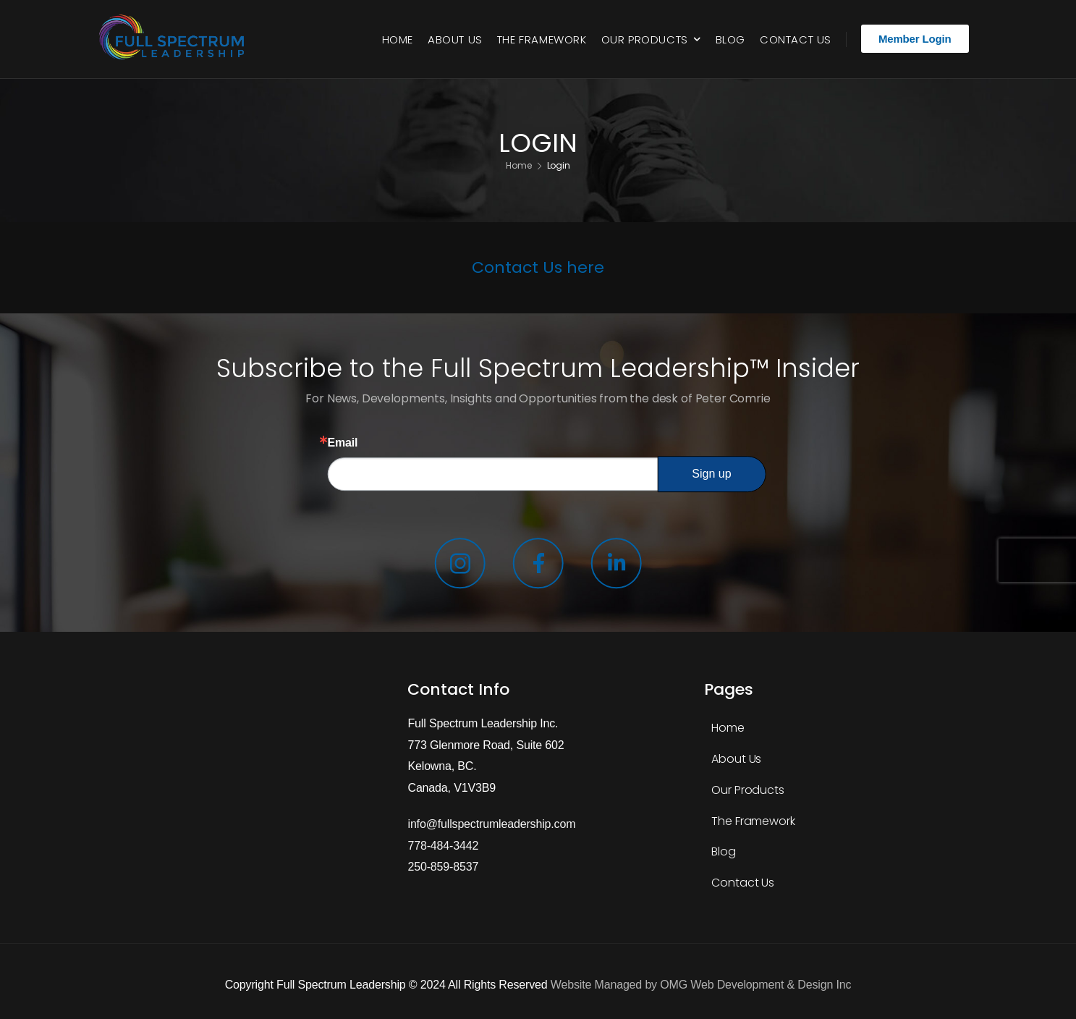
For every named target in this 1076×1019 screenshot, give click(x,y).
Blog (730, 39)
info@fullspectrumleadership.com (491, 824)
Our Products (644, 39)
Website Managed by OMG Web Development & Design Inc (701, 984)
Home (397, 39)
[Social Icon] (459, 566)
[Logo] (174, 39)
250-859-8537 (442, 867)
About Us (455, 39)
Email (342, 443)
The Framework (542, 39)
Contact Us (795, 39)
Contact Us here (538, 267)
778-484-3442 (442, 846)
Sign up (711, 474)
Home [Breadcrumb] (519, 166)
